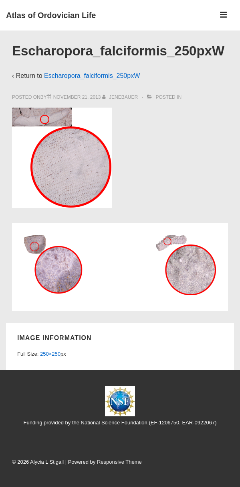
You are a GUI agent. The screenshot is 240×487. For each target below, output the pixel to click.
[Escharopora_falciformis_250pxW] (77, 97)
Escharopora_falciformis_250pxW (92, 75)
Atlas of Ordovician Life (51, 15)
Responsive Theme (119, 462)
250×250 (50, 354)
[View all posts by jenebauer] (120, 97)
